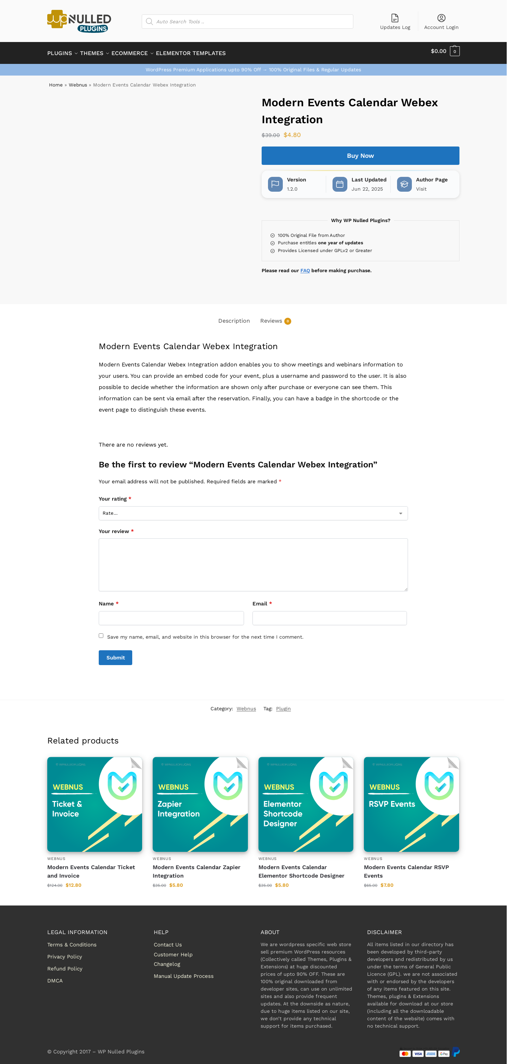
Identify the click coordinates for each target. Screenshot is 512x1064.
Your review (116, 527)
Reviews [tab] (275, 317)
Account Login (441, 21)
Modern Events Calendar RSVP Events (406, 867)
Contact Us (168, 941)
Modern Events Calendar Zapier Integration (196, 867)
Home (56, 81)
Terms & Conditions (72, 941)
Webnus (78, 81)
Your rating (115, 495)
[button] (445, 51)
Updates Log (395, 21)
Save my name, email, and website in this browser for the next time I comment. (205, 633)
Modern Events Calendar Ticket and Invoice (91, 867)
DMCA (55, 977)
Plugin (283, 704)
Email (262, 600)
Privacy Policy (64, 953)
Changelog (167, 960)
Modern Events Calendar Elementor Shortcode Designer (301, 867)
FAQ (305, 266)
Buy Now (360, 151)
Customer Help (173, 950)
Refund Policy (65, 965)
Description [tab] (234, 316)
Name (109, 600)
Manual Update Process (184, 972)
